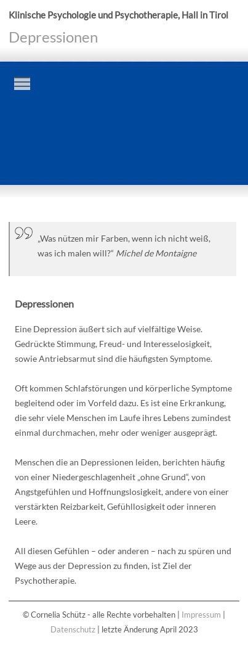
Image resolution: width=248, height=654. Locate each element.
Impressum (201, 614)
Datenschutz (72, 629)
